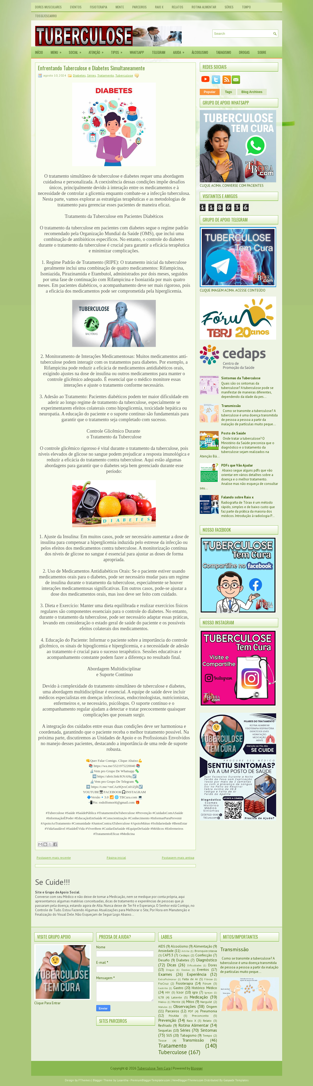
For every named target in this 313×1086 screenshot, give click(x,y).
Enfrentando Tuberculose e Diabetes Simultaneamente (91, 68)
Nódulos (162, 1007)
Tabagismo (223, 52)
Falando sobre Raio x (237, 497)
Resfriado (165, 1025)
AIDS (161, 946)
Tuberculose (124, 75)
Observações (184, 1006)
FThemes (84, 1080)
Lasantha (122, 1080)
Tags (228, 92)
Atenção (98, 51)
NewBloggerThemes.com (187, 1080)
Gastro (178, 988)
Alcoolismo (179, 946)
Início (39, 52)
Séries (229, 7)
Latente (176, 997)
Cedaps (184, 955)
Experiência (196, 974)
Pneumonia (208, 1011)
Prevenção (167, 1020)
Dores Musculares (48, 7)
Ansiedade (166, 951)
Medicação (199, 997)
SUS (169, 1035)
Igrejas (208, 992)
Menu (58, 51)
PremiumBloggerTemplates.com (150, 1080)
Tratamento (105, 75)
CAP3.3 (168, 955)
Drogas (244, 52)
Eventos (76, 7)
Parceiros (139, 7)
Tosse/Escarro (46, 16)
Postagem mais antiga (178, 857)
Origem (211, 1006)
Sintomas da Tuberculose (240, 378)
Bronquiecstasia (206, 951)
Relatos (177, 7)
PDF (190, 1011)
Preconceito (200, 1016)
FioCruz (163, 983)
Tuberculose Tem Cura (153, 1068)
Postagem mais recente (54, 857)
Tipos (118, 51)
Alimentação (203, 946)
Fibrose (208, 979)
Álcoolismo (200, 52)
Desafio (164, 960)
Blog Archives (251, 92)
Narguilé (206, 1002)
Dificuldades (194, 965)
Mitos (190, 1002)
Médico (162, 1002)
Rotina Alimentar (204, 7)
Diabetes (79, 75)
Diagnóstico (206, 959)
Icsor (180, 992)
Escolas (185, 970)
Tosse (162, 1040)
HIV (167, 992)
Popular (210, 92)
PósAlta (174, 1016)
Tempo (246, 7)
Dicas (171, 964)
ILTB (161, 997)
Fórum (207, 983)
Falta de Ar (190, 979)
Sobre (262, 52)
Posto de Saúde (233, 433)
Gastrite (163, 988)
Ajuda (180, 51)
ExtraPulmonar (167, 979)
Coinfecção (203, 955)
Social (77, 51)
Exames (165, 974)
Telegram (158, 52)
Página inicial (116, 857)
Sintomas (209, 1030)
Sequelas (165, 1030)
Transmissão (231, 406)
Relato (207, 1021)
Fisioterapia (98, 7)
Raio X (159, 7)
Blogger (197, 1068)
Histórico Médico (204, 988)
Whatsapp (137, 52)
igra (195, 992)
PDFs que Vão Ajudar (237, 465)
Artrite (185, 951)
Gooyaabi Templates (235, 1080)
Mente (120, 7)
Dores (212, 965)
